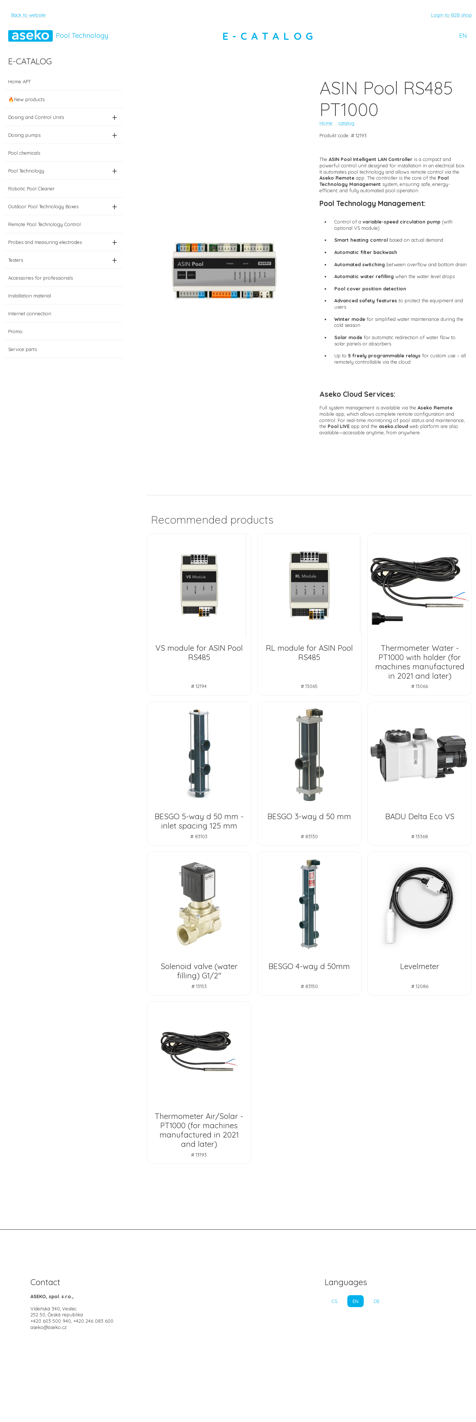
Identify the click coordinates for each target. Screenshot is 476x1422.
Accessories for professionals (40, 278)
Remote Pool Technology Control (44, 224)
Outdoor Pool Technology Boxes (63, 206)
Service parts (22, 349)
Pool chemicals (24, 153)
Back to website (28, 15)
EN (463, 35)
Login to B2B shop (451, 15)
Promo (15, 331)
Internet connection (29, 313)
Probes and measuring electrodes (63, 242)
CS (334, 1301)
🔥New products (26, 99)
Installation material (29, 296)
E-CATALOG (269, 36)
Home (325, 123)
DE (377, 1301)
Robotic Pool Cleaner (31, 189)
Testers (63, 260)
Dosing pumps (63, 135)
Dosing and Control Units (63, 117)
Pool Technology (63, 171)
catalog (346, 123)
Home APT (19, 81)
